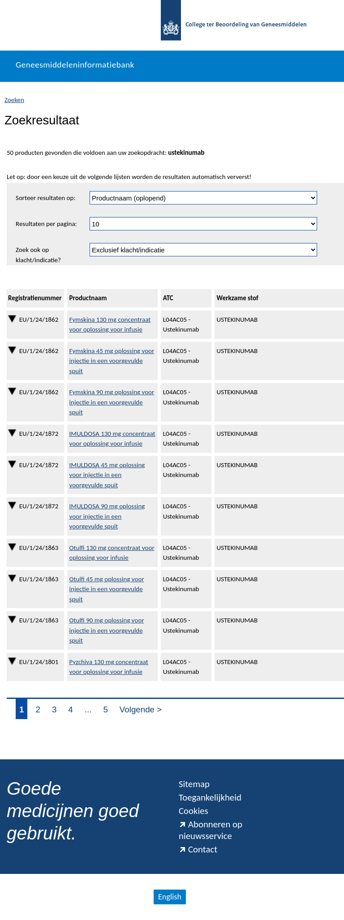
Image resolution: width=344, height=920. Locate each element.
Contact (198, 849)
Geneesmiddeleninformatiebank (75, 65)
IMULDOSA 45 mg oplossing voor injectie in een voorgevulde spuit (107, 475)
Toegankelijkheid (210, 797)
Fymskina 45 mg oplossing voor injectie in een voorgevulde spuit (112, 361)
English (169, 897)
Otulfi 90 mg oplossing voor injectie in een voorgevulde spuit (106, 630)
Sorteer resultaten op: (45, 198)
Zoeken (14, 100)
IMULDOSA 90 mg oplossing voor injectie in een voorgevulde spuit (107, 516)
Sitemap (194, 784)
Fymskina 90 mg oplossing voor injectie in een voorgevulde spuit (112, 402)
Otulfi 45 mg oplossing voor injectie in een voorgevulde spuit (106, 589)
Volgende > (141, 709)
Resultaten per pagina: (46, 224)
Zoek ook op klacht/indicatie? (38, 255)
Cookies (193, 811)
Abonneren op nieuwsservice (210, 830)
